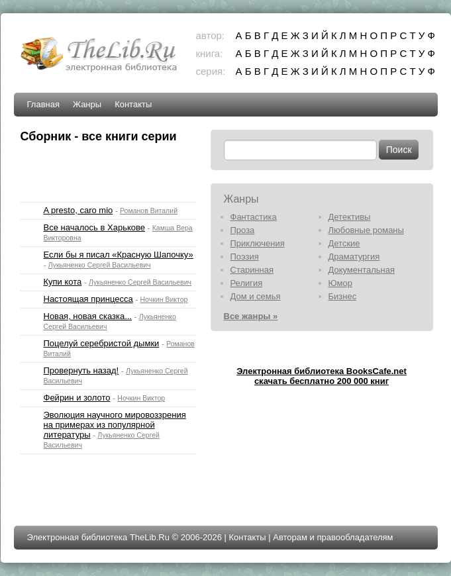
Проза (242, 230)
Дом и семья (255, 296)
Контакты (133, 104)
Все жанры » (251, 316)
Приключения (257, 243)
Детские (344, 243)
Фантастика (253, 217)
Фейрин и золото (77, 398)
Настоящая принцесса (88, 299)
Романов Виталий (148, 211)
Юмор (340, 283)
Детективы (349, 217)
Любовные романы (366, 230)
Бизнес (342, 296)
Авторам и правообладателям (333, 537)
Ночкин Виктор (164, 299)
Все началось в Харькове (94, 227)
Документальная (361, 270)
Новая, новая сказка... (88, 316)
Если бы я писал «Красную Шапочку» (118, 255)
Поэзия (244, 257)
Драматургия (354, 257)
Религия (246, 283)
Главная (43, 104)
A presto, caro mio (78, 210)
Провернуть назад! (81, 370)
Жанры (87, 104)
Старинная (252, 270)
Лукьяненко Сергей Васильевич (99, 265)
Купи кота (63, 282)
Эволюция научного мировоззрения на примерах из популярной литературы (115, 425)
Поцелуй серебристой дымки (102, 343)
